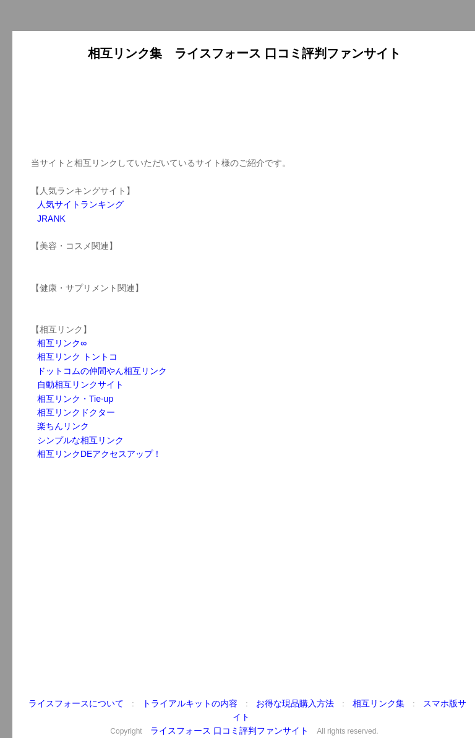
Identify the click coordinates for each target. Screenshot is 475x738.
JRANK (51, 219)
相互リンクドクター (76, 412)
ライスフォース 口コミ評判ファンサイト (229, 731)
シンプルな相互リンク (80, 440)
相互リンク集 (378, 703)
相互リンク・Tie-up (75, 399)
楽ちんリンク (63, 426)
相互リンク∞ (62, 343)
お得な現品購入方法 (295, 703)
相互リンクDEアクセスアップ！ (99, 454)
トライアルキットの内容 (190, 703)
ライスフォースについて (76, 703)
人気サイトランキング (80, 204)
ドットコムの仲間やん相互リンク (102, 371)
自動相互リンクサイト (80, 384)
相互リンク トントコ (77, 357)
